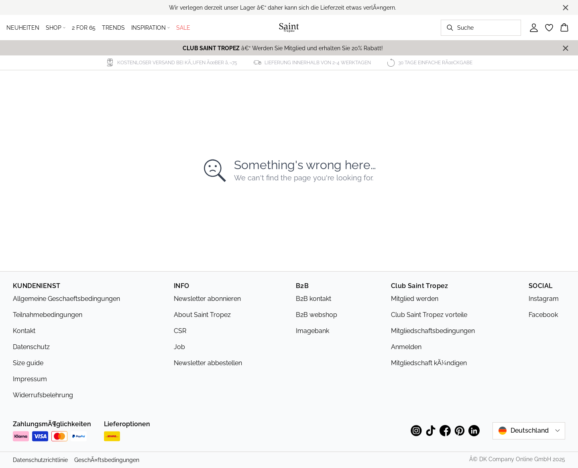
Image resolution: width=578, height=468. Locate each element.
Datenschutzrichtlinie (40, 460)
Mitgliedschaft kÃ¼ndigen (429, 363)
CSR (180, 331)
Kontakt (24, 331)
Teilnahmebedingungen (47, 315)
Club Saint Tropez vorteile (429, 315)
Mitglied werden (414, 298)
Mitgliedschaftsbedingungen (433, 331)
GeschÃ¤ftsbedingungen (106, 460)
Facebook (543, 315)
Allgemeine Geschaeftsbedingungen (66, 298)
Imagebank (312, 331)
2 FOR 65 (84, 28)
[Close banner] (566, 8)
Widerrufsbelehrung (43, 395)
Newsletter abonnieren (207, 298)
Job (179, 347)
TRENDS (113, 28)
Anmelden (406, 347)
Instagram (544, 298)
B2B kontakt (313, 298)
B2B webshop (316, 315)
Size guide (28, 363)
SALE (183, 28)
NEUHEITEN (22, 28)
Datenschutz (31, 347)
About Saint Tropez (202, 315)
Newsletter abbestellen (208, 363)
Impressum (30, 379)
